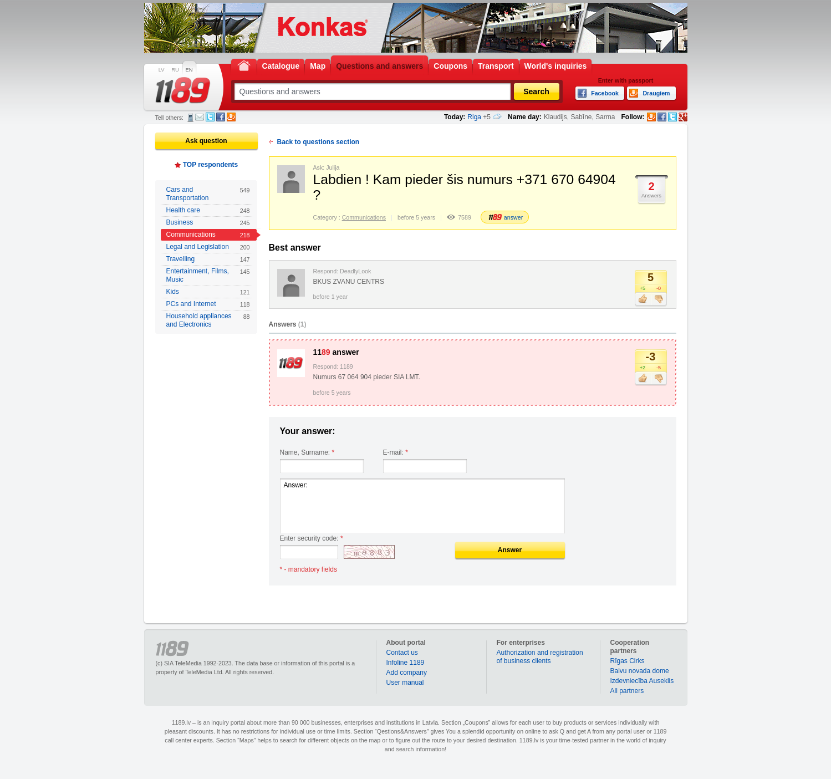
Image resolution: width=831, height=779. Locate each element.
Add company (406, 672)
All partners (627, 691)
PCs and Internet (208, 304)
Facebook (220, 117)
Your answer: (307, 431)
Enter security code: (311, 538)
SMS (190, 117)
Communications (208, 235)
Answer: (422, 506)
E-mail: (395, 452)
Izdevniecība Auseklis (642, 681)
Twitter (210, 117)
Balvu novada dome (639, 671)
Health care (208, 210)
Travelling (208, 259)
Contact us (402, 652)
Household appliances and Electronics (208, 320)
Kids (208, 292)
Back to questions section (318, 142)
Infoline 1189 (405, 662)
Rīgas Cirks (627, 661)
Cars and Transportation (208, 194)
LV (162, 70)
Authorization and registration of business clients (540, 657)
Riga (474, 117)
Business (208, 222)
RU (175, 70)
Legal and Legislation (208, 247)
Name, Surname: (307, 452)
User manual (405, 682)
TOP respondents (210, 165)
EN (189, 70)
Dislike (659, 299)
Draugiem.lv (231, 117)
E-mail (199, 117)
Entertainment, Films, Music (208, 275)
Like (643, 299)
